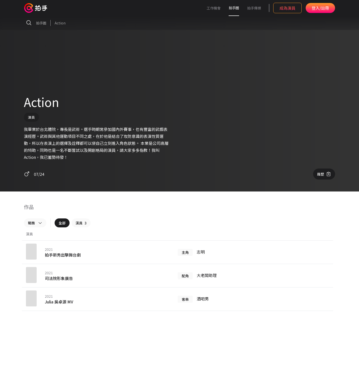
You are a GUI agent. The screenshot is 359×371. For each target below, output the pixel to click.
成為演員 (287, 8)
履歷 (324, 174)
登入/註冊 (320, 8)
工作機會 (214, 7)
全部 (62, 222)
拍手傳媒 (254, 7)
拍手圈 (234, 7)
